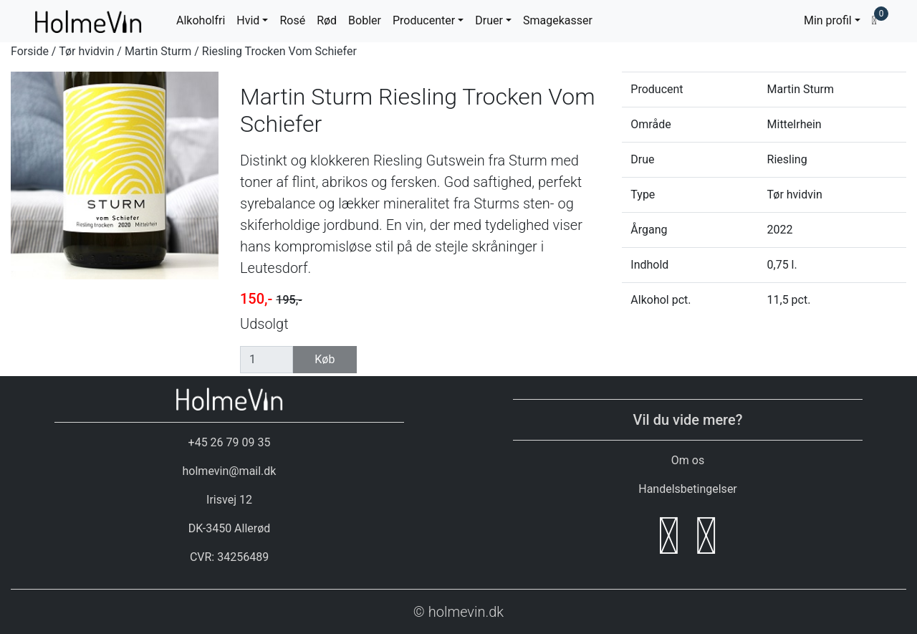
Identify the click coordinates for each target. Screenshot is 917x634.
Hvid (247, 20)
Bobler (364, 20)
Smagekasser (557, 20)
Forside (30, 51)
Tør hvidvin (86, 51)
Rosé (292, 20)
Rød (327, 20)
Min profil (828, 20)
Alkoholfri (200, 20)
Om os (687, 460)
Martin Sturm (158, 51)
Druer (489, 20)
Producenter (424, 20)
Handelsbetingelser (687, 489)
